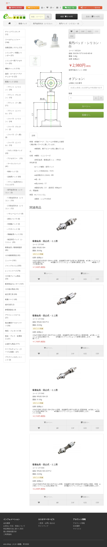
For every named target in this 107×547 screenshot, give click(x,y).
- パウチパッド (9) (12, 229)
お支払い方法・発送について (14, 526)
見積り (93, 16)
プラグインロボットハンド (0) (13, 358)
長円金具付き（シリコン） (43, 23)
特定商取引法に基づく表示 (13, 528)
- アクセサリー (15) (13, 158)
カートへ (86, 106)
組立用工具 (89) (11, 294)
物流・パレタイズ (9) (13, 331)
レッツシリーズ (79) (12, 271)
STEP (96, 31)
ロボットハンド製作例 (90, 7)
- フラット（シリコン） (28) (13, 88)
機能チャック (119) (12, 68)
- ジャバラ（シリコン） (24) (13, 120)
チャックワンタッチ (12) (12, 33)
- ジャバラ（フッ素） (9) (13, 135)
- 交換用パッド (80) (13, 176)
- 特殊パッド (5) (11, 171)
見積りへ (86, 114)
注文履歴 (76, 526)
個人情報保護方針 (10, 531)
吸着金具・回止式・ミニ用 (45, 241)
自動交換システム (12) (13, 47)
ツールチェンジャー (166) (12, 41)
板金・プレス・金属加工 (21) (13, 337)
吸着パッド (23, 23)
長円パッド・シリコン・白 (69, 23)
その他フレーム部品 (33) (12, 277)
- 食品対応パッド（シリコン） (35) (13, 240)
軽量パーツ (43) (11, 299)
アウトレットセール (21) (12, 316)
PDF (71, 36)
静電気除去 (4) (10, 310)
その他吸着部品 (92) (12, 255)
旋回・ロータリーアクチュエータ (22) (13, 75)
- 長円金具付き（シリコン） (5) (13, 191)
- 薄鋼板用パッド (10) (13, 234)
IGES (89, 31)
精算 (66, 16)
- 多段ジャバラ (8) (12, 219)
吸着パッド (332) (11, 81)
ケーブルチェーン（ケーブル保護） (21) (13, 350)
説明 (33, 135)
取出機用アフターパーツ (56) (13, 324)
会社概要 (6, 523)
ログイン (32, 7)
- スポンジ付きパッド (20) (13, 151)
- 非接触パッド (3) (12, 224)
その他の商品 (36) (12, 289)
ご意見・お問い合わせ (46, 523)
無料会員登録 (15, 7)
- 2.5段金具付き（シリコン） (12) (14, 207)
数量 (70, 93)
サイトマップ (43, 526)
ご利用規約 (7, 534)
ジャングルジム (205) (13, 265)
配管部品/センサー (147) (14, 284)
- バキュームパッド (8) (14, 213)
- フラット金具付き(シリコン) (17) (14, 183)
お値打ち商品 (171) (12, 344)
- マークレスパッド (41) (13, 165)
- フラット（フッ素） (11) (13, 104)
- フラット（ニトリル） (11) (13, 112)
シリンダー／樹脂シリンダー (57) (13, 54)
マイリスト (77, 528)
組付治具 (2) (9, 304)
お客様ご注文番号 (75, 83)
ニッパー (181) (10, 260)
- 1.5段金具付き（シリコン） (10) (14, 199)
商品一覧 (69, 7)
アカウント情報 (79, 523)
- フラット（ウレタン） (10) (13, 96)
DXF (82, 31)
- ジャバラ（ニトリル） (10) (13, 143)
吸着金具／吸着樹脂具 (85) (13, 248)
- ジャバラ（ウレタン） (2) (13, 128)
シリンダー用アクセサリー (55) (13, 62)
